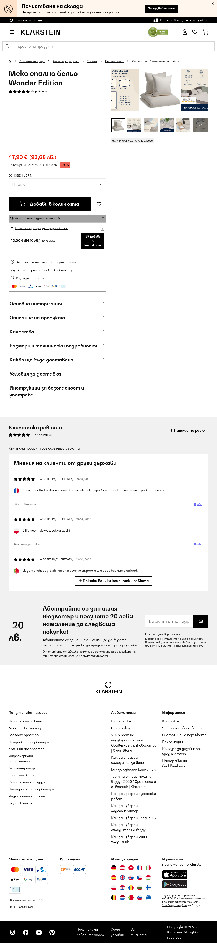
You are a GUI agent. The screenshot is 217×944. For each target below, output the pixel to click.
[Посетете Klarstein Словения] (139, 898)
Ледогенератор (22, 768)
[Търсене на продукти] (108, 46)
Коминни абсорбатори (28, 749)
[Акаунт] (185, 32)
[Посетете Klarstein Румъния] (131, 888)
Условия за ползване (175, 906)
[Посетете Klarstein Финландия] (148, 888)
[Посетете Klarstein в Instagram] (13, 933)
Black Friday (121, 722)
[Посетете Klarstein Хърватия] (122, 888)
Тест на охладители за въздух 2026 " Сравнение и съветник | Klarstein (133, 782)
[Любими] (194, 32)
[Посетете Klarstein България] (139, 888)
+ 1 (201, 125)
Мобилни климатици (26, 728)
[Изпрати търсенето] (7, 46)
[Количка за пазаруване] (205, 32)
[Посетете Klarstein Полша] (113, 888)
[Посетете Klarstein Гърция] (148, 898)
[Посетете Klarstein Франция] (139, 868)
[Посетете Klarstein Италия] (148, 868)
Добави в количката (49, 204)
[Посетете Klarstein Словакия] (131, 878)
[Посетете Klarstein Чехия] (139, 878)
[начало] (14, 61)
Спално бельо (116, 61)
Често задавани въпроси (183, 728)
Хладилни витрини (25, 775)
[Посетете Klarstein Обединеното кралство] (122, 878)
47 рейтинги (40, 91)
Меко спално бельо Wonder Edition (158, 61)
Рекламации (172, 742)
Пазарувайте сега (160, 8)
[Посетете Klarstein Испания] (113, 878)
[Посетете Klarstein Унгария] (148, 878)
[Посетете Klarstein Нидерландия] (122, 898)
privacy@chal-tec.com (189, 646)
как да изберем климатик (133, 770)
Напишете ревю (187, 431)
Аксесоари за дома (66, 61)
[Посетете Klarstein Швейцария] (131, 868)
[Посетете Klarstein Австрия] (122, 868)
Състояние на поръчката (184, 735)
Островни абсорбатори (30, 742)
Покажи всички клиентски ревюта (114, 581)
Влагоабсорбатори (25, 735)
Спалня (93, 61)
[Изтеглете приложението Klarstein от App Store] (175, 875)
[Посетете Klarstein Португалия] (131, 898)
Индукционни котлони (27, 801)
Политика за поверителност (164, 634)
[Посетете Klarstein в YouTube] (40, 933)
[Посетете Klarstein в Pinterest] (54, 933)
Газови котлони (22, 808)
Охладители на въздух (28, 782)
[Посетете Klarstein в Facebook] (26, 933)
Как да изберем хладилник (133, 818)
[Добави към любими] (99, 204)
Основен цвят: (20, 175)
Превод (198, 505)
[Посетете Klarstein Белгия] (113, 898)
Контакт (170, 722)
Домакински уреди (33, 61)
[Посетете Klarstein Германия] (113, 868)
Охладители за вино (26, 722)
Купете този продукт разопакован (42, 228)
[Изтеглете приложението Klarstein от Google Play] (174, 885)
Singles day (120, 728)
